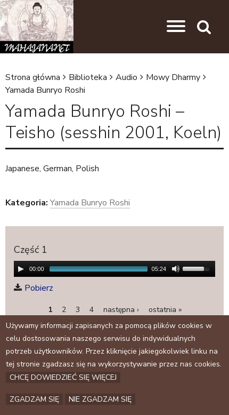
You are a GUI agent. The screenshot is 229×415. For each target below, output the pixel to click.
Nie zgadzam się (100, 399)
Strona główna (32, 77)
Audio (126, 77)
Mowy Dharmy (173, 77)
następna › (121, 310)
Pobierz (38, 288)
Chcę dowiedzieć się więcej (63, 377)
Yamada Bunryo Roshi (45, 90)
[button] (176, 26)
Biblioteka (88, 77)
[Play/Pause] (21, 269)
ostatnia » (165, 310)
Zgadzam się (34, 399)
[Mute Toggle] (175, 269)
